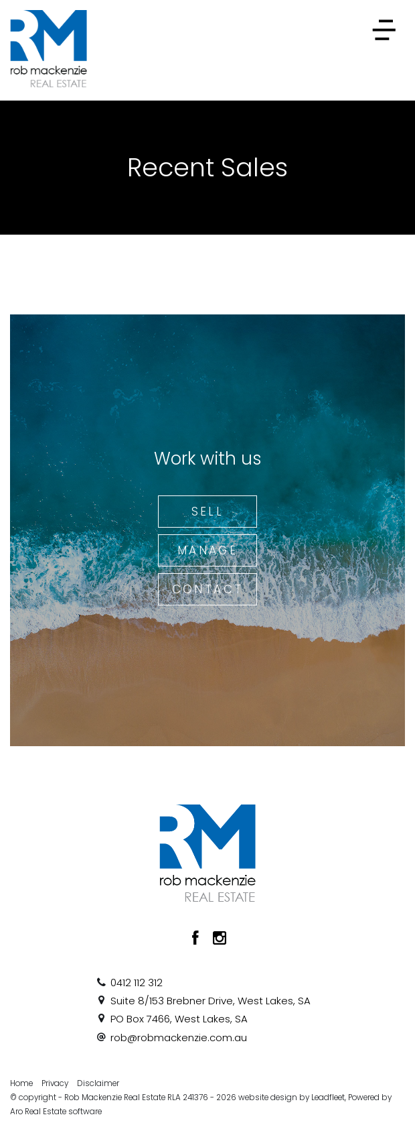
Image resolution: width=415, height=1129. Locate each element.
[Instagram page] (220, 939)
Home (21, 1083)
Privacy (55, 1083)
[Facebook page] (197, 939)
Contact (208, 589)
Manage (207, 550)
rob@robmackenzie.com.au (178, 1037)
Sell (207, 511)
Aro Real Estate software (56, 1111)
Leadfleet (328, 1097)
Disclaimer (98, 1083)
